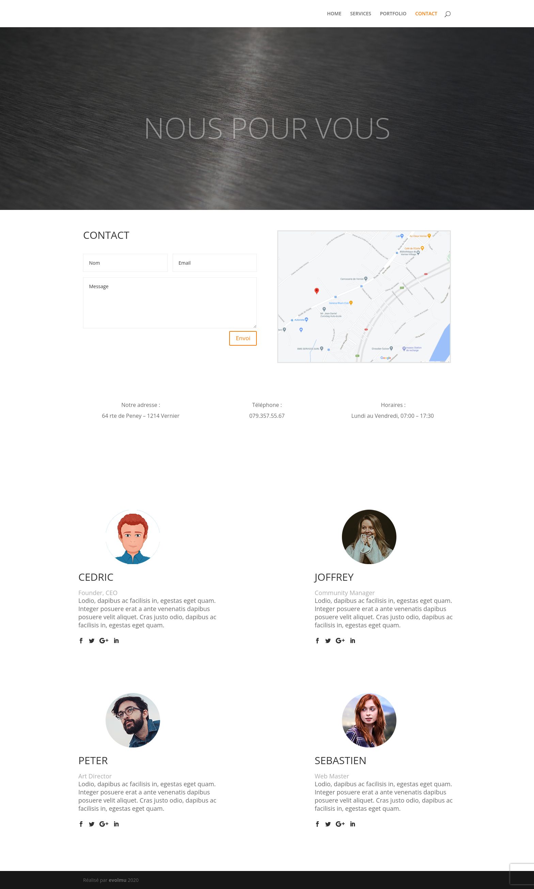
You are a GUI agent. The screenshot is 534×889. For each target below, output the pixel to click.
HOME (334, 14)
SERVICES (360, 14)
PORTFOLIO (393, 14)
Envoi (243, 338)
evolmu (117, 880)
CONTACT (426, 14)
